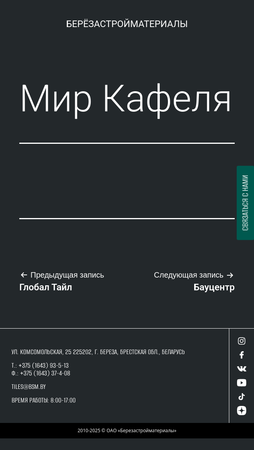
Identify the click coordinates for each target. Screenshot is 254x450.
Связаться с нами (245, 203)
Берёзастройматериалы (127, 24)
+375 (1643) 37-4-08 (45, 373)
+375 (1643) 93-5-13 (43, 365)
